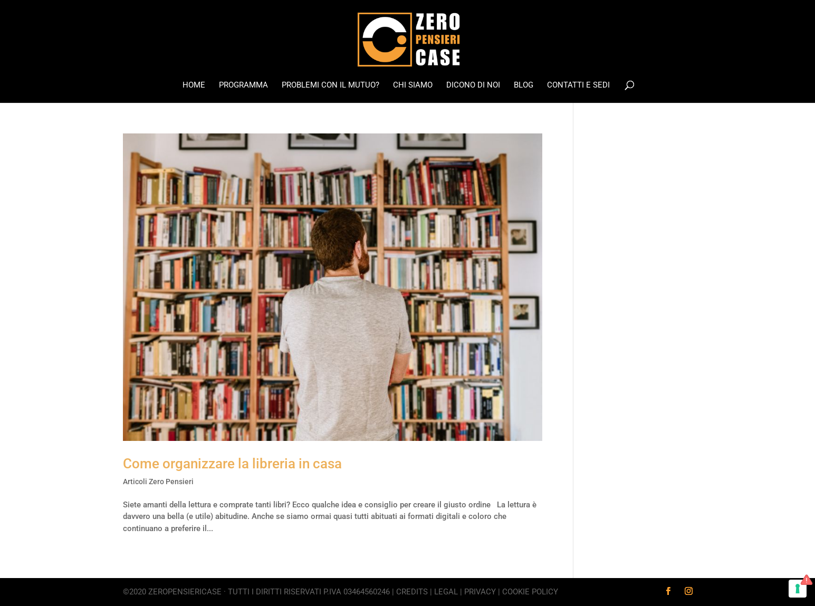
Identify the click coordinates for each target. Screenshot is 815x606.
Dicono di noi (473, 85)
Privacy (480, 592)
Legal (446, 592)
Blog (523, 85)
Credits (412, 592)
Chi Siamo (413, 85)
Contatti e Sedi (578, 85)
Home (194, 85)
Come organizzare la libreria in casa (232, 464)
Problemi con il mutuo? (330, 85)
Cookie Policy (530, 592)
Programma (243, 85)
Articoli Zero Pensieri (158, 481)
